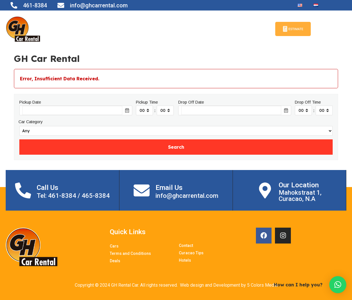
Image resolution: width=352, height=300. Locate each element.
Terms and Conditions (128, 29)
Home (72, 29)
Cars (89, 29)
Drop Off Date (191, 102)
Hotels (253, 29)
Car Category (30, 121)
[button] (337, 284)
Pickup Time (147, 102)
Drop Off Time (308, 102)
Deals (194, 29)
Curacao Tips (223, 29)
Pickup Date (30, 102)
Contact (172, 29)
